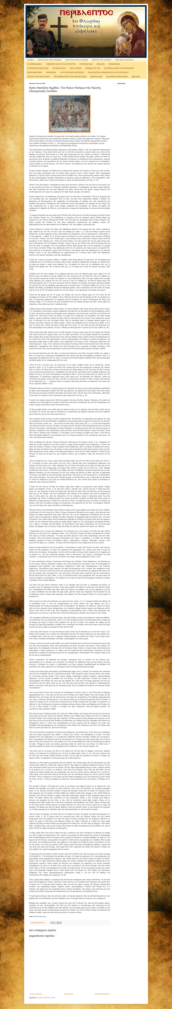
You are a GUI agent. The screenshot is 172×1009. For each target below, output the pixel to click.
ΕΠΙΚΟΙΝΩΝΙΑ (114, 64)
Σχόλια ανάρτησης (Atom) (46, 997)
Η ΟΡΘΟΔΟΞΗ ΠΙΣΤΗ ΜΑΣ (38, 68)
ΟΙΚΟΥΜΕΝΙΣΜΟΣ (34, 72)
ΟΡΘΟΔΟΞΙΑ (51, 72)
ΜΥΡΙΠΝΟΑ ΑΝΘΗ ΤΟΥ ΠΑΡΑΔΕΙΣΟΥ (119, 68)
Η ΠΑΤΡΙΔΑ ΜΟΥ (59, 68)
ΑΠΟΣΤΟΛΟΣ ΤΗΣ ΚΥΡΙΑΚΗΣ (49, 60)
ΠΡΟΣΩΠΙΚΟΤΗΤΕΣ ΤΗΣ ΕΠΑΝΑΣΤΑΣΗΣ (70, 77)
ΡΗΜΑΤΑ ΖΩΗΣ (96, 77)
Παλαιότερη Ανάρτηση (102, 994)
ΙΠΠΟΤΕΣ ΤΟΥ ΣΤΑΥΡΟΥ (101, 60)
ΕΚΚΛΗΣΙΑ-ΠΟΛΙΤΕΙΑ (124, 60)
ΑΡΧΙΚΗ (30, 60)
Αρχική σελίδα (68, 994)
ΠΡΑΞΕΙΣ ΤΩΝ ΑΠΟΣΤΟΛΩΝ (38, 77)
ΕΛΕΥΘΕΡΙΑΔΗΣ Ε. (34, 64)
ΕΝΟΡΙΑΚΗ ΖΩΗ (86, 64)
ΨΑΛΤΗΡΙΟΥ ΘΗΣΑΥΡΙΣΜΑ (117, 77)
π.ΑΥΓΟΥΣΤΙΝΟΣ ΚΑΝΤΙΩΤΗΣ (72, 72)
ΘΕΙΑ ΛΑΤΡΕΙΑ (76, 68)
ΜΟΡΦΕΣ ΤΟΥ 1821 (92, 68)
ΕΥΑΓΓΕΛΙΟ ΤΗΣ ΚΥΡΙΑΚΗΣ (76, 60)
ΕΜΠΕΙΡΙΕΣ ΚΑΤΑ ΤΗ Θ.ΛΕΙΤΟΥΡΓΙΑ (61, 64)
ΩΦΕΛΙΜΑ (136, 77)
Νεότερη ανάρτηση (36, 994)
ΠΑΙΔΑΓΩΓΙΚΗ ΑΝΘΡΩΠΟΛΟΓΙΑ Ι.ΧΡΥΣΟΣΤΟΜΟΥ (108, 72)
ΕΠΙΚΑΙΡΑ (100, 64)
